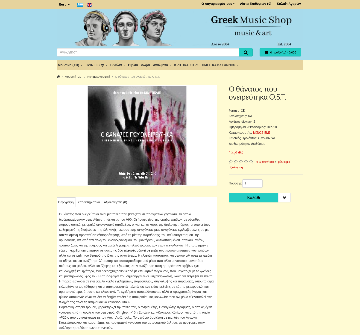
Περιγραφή (66, 202)
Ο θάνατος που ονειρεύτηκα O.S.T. (137, 76)
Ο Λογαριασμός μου (218, 4)
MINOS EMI (261, 132)
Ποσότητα (234, 183)
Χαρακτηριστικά (89, 202)
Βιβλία (133, 65)
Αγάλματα (162, 65)
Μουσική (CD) (70, 65)
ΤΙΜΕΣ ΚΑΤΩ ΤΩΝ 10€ (219, 65)
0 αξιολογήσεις (265, 161)
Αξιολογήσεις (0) (115, 202)
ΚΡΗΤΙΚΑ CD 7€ (186, 65)
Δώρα (145, 65)
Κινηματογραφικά (98, 76)
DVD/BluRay (96, 65)
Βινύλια (117, 65)
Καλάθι (253, 197)
